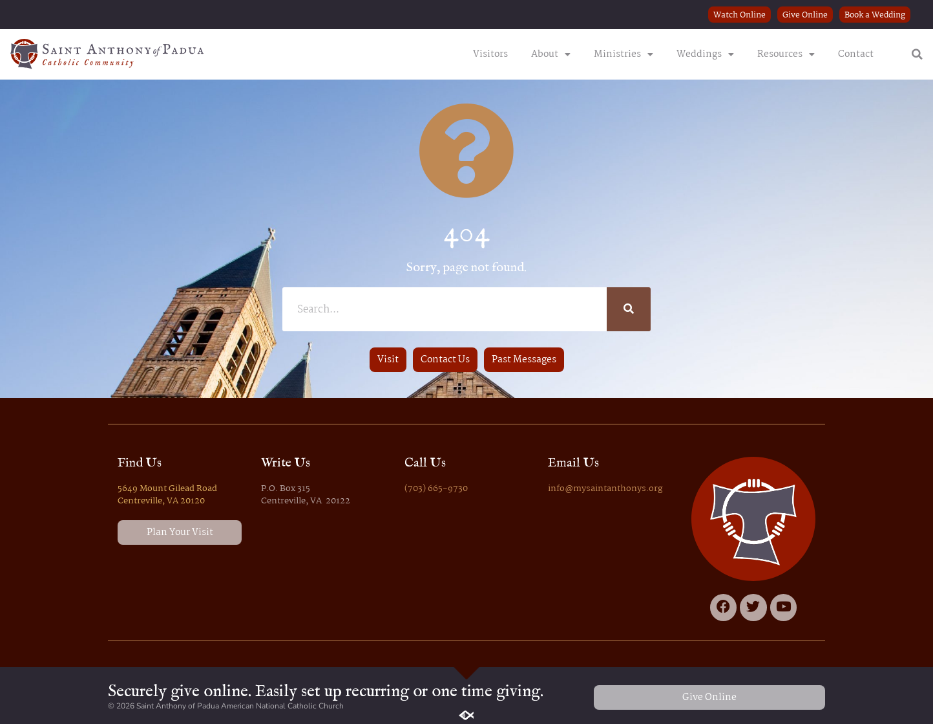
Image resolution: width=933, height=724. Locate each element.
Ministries (623, 54)
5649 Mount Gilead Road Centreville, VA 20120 (167, 495)
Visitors (490, 54)
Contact (856, 54)
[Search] (629, 309)
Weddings (705, 54)
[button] (917, 54)
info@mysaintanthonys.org (605, 489)
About (551, 54)
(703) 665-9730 (436, 489)
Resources (786, 54)
